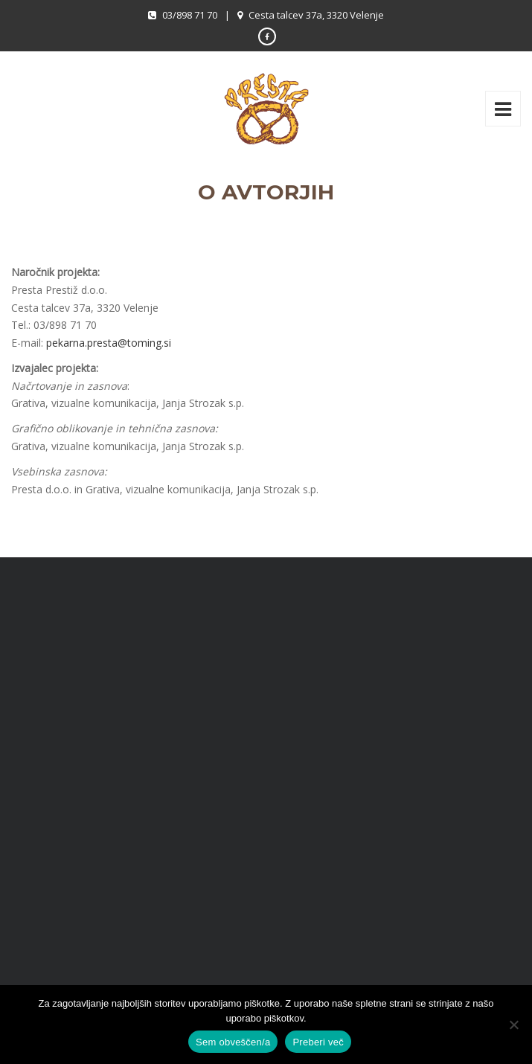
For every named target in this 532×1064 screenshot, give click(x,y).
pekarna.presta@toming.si (108, 343)
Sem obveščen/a (233, 1042)
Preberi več (318, 1042)
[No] (513, 1024)
